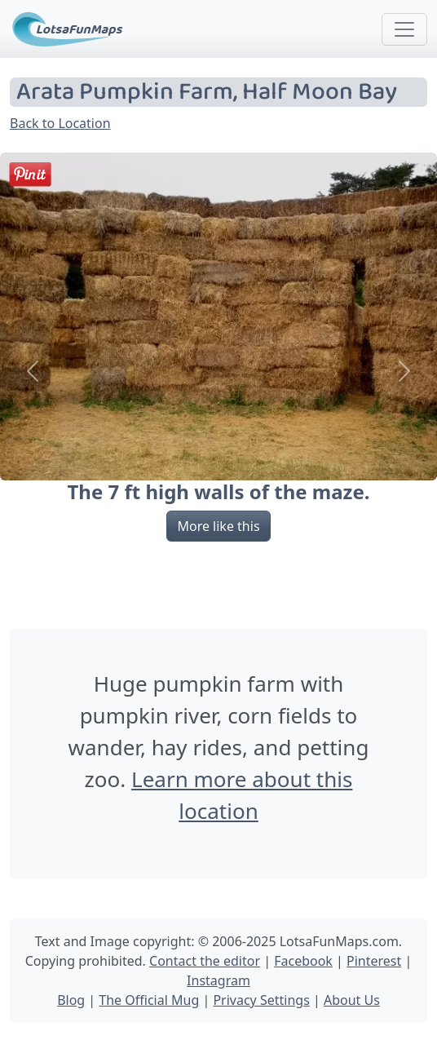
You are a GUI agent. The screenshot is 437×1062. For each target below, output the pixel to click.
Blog (71, 1000)
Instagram (218, 980)
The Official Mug (149, 1000)
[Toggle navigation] (404, 29)
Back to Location (60, 123)
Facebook (303, 961)
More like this (218, 526)
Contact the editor (204, 961)
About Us (352, 1000)
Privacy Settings (261, 1000)
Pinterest (374, 961)
